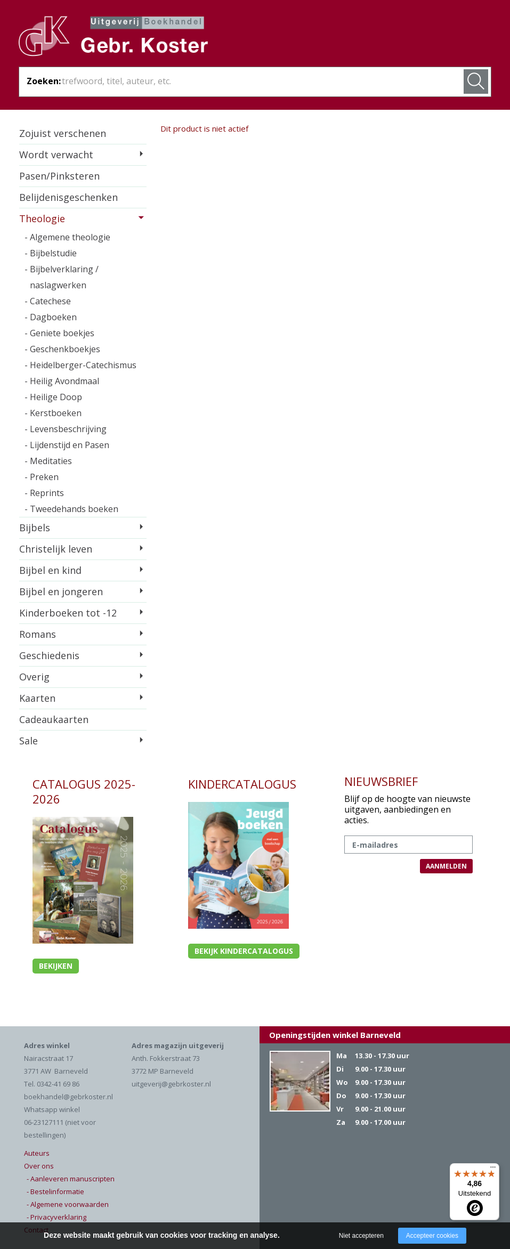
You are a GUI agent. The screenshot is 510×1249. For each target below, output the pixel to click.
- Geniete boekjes (59, 333)
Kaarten (37, 698)
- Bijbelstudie (51, 253)
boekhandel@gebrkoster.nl (68, 1096)
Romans (37, 634)
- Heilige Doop (53, 397)
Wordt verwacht (56, 154)
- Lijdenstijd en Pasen (67, 445)
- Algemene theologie (67, 237)
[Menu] (493, 1169)
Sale (28, 740)
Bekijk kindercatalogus (244, 951)
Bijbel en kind (50, 570)
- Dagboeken (51, 317)
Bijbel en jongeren (61, 591)
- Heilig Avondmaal (62, 381)
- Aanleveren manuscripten (71, 1178)
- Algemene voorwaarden (68, 1204)
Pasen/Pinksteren (59, 175)
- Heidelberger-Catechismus (80, 365)
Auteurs (37, 1153)
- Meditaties (48, 461)
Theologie (42, 218)
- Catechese (48, 301)
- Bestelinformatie (55, 1191)
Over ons (39, 1166)
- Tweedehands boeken (71, 509)
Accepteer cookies (432, 1235)
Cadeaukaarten (53, 719)
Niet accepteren (361, 1235)
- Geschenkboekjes (62, 349)
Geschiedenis (49, 655)
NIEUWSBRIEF (381, 781)
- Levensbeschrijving (66, 429)
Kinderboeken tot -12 (68, 612)
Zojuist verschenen (62, 133)
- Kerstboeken (53, 413)
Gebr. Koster (113, 38)
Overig (34, 676)
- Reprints (44, 493)
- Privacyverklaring (56, 1217)
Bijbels (34, 527)
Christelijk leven (55, 548)
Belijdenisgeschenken (68, 197)
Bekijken (55, 966)
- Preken (42, 477)
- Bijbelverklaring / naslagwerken (62, 277)
